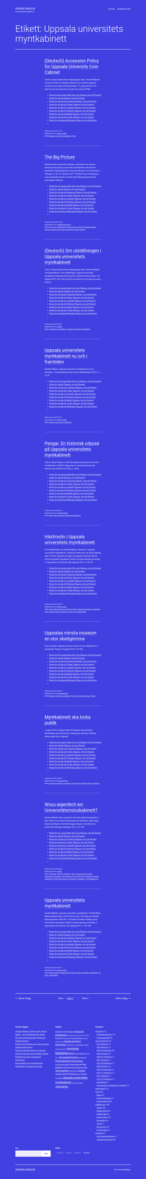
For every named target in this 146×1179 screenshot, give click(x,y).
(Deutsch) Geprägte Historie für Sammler (30, 1050)
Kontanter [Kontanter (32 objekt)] (73, 1048)
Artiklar (59, 327)
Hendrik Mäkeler (25, 8)
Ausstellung (53, 329)
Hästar (47, 612)
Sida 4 (85, 998)
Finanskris (60, 874)
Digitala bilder (102, 1111)
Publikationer (100, 1105)
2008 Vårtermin (102, 1066)
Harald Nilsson (62, 329)
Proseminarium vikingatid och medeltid (111, 1085)
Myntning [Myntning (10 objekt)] (83, 1053)
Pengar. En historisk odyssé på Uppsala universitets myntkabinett (72, 449)
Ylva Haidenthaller (80, 612)
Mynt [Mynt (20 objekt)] (71, 1053)
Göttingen (57, 876)
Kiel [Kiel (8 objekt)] (66, 1049)
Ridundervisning (55, 612)
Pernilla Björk (53, 975)
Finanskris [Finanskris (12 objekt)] (58, 1038)
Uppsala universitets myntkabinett (60, 136)
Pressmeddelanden (104, 1098)
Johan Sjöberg (53, 609)
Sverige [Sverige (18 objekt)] (81, 1071)
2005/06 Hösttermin (104, 1050)
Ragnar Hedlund (80, 230)
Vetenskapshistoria (92, 879)
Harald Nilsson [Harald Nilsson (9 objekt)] (80, 1045)
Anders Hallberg (54, 973)
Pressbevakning (62, 513)
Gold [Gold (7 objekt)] (74, 1045)
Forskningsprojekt (103, 1038)
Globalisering (49, 876)
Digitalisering (61, 227)
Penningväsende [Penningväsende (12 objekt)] (75, 1064)
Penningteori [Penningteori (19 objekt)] (77, 1061)
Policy (74, 136)
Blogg (99, 1095)
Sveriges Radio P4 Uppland (91, 783)
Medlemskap (100, 1089)
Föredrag (98, 1133)
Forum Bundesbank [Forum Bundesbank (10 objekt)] (76, 1038)
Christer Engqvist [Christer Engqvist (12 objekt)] (69, 1032)
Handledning (101, 1082)
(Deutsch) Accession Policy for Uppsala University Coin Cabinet (72, 66)
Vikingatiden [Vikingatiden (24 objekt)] (61, 1086)
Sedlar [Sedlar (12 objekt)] (85, 1067)
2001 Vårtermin (102, 1044)
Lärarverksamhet (101, 1041)
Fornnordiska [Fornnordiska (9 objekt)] (66, 1038)
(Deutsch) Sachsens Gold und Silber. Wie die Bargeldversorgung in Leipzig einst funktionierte (31, 1057)
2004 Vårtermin (102, 1047)
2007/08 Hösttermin (104, 1063)
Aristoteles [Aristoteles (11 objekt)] (58, 1032)
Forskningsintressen (104, 1035)
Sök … (17, 1148)
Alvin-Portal (52, 227)
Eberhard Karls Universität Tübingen (78, 227)
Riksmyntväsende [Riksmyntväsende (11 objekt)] (76, 1067)
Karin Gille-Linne (79, 876)
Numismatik (58, 879)
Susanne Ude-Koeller (69, 879)
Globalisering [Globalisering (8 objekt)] (69, 1045)
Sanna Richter (76, 783)
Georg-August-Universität (84, 874)
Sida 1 (61, 998)
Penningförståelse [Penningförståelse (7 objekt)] (82, 1057)
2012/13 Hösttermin (104, 1079)
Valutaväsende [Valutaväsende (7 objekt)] (75, 1083)
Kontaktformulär (124, 9)
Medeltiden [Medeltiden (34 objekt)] (62, 1053)
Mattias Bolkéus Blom (67, 973)
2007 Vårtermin (102, 1060)
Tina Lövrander (77, 696)
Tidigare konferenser (64, 225)
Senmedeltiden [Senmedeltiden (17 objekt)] (61, 1071)
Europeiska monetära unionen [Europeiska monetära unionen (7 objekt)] (77, 1035)
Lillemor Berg (53, 515)
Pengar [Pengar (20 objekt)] (74, 1057)
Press (97, 1092)
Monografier (101, 1121)
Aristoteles (52, 874)
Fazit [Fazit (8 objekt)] (88, 1035)
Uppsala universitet (67, 612)
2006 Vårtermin (102, 1054)
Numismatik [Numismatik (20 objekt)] (65, 1057)
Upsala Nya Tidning (88, 696)
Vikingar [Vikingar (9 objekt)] (80, 1083)
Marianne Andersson (66, 609)
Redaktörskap (102, 1114)
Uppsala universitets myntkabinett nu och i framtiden (66, 355)
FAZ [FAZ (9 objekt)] (85, 1035)
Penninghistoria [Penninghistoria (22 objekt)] (63, 1061)
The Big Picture (60, 157)
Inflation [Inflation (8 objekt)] (86, 1045)
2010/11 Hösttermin (104, 1073)
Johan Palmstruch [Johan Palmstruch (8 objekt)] (59, 1049)
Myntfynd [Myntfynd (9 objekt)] (77, 1053)
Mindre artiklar (62, 133)
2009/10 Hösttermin (104, 1070)
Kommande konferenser (105, 1136)
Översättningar (102, 1130)
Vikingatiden (81, 879)
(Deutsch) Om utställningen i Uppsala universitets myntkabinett (73, 256)
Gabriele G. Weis (69, 874)
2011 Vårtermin (102, 1076)
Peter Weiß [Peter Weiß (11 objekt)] (66, 1067)
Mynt (75, 609)
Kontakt (111, 9)
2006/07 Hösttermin (104, 1057)
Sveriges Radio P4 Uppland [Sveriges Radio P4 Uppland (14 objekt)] (65, 1074)
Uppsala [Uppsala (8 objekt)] (79, 1074)
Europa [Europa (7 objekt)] (68, 1035)
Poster (99, 1124)
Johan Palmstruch (67, 876)
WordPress (126, 1170)
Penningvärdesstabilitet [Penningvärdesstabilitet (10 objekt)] (62, 1064)
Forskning (99, 1031)
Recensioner (101, 1127)
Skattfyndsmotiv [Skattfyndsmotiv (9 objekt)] (73, 1071)
